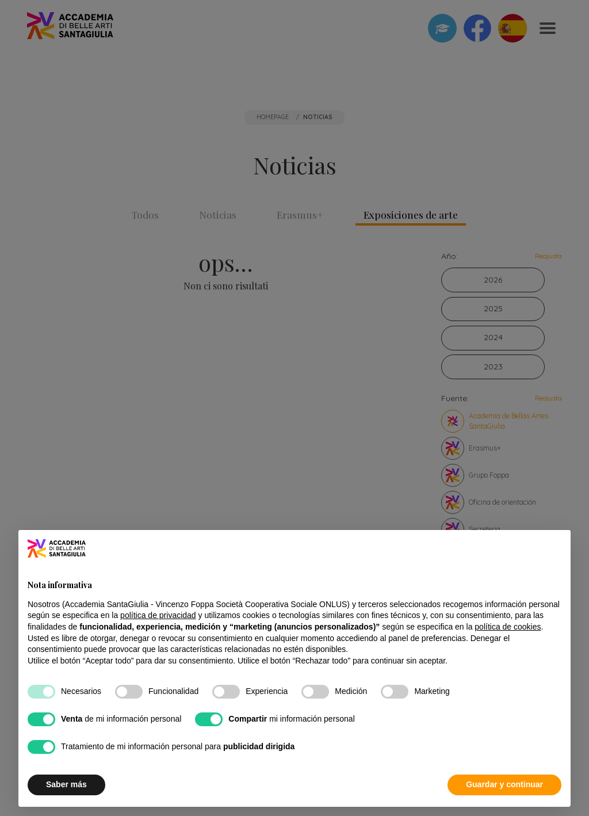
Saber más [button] (66, 784)
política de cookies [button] (508, 626)
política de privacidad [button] (158, 615)
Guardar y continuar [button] (504, 784)
